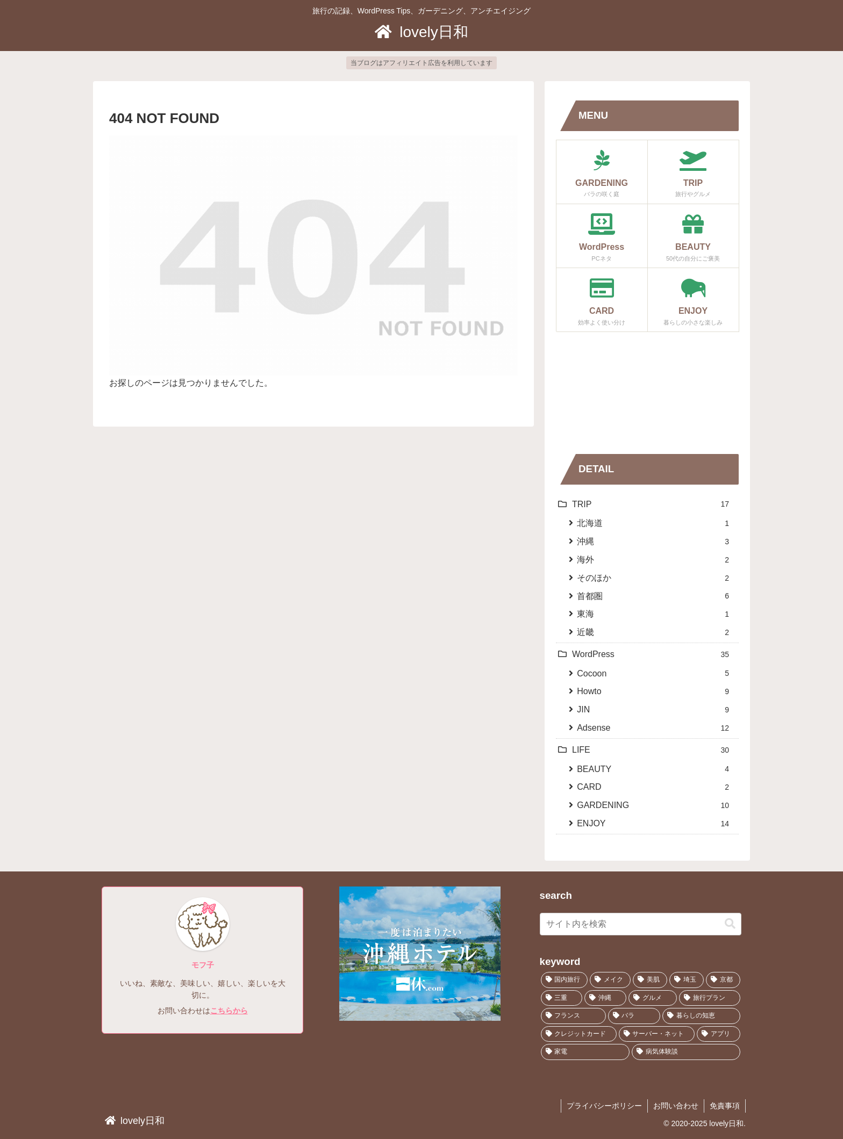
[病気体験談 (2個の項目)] (686, 1052)
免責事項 (725, 1105)
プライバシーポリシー (604, 1105)
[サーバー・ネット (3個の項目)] (657, 1034)
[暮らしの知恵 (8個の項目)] (701, 1016)
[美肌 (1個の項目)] (650, 980)
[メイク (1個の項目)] (610, 980)
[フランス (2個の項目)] (573, 1016)
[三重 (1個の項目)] (562, 998)
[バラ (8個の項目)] (634, 1016)
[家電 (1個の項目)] (585, 1052)
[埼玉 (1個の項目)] (686, 980)
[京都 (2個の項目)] (723, 980)
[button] (730, 924)
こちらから (229, 1010)
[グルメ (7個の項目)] (652, 998)
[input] (640, 924)
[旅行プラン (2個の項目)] (709, 998)
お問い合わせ (675, 1105)
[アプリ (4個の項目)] (718, 1034)
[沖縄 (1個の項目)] (605, 998)
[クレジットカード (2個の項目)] (579, 1034)
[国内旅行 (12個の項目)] (564, 980)
